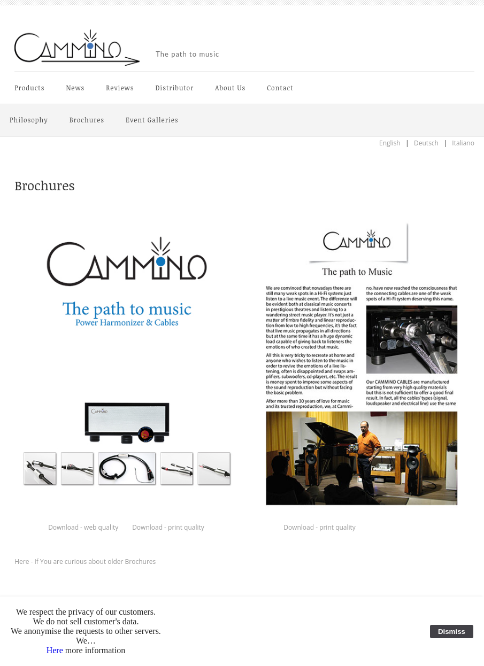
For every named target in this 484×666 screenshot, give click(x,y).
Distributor (174, 87)
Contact (280, 87)
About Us (230, 87)
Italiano (463, 143)
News (75, 87)
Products (29, 87)
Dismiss (451, 632)
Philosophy (29, 119)
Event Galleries (152, 119)
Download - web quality (83, 527)
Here (55, 650)
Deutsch (426, 143)
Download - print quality (168, 527)
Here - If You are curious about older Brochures (85, 561)
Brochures (87, 119)
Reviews (120, 87)
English (390, 143)
